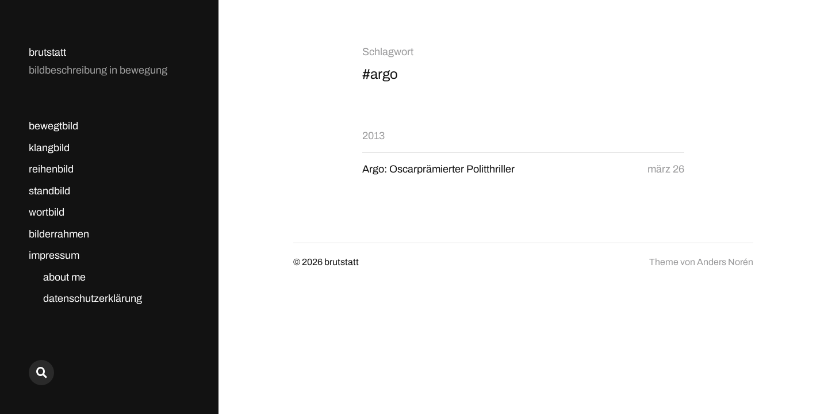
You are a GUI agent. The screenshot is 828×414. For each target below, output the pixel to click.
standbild (49, 191)
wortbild (46, 212)
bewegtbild (53, 126)
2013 (373, 135)
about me (64, 277)
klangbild (49, 148)
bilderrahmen (59, 234)
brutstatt (47, 52)
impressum (54, 255)
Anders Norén (725, 262)
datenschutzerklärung (92, 298)
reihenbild (51, 169)
